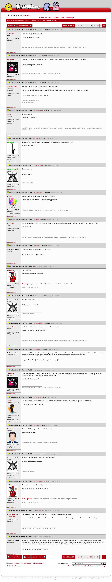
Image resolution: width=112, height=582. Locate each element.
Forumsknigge (69, 18)
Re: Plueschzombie (38, 30)
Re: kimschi (36, 219)
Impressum (106, 578)
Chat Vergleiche (97, 578)
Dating (78, 578)
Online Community (86, 578)
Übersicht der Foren (44, 18)
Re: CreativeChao (38, 110)
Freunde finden (54, 578)
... (84, 25)
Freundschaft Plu (65, 578)
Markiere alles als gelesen (14, 566)
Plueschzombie (39, 563)
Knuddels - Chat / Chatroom (86, 566)
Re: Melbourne (37, 296)
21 (87, 25)
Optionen (12, 26)
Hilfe (62, 18)
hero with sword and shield (28, 563)
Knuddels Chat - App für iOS (40, 578)
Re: (34, 266)
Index (27, 557)
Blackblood (17, 563)
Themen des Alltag (26, 20)
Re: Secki (35, 138)
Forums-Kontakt (72, 566)
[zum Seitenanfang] (11, 52)
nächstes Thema (38, 557)
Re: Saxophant (37, 165)
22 (91, 25)
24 (98, 25)
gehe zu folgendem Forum (64, 563)
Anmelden (26, 15)
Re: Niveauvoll (37, 83)
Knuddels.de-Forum (13, 20)
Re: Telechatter (37, 454)
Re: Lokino (36, 425)
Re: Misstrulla (36, 55)
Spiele (73, 578)
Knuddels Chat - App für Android (22, 578)
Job (55, 579)
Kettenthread (37, 20)
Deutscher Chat (6, 578)
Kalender (56, 18)
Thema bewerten (25, 26)
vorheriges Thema (14, 557)
